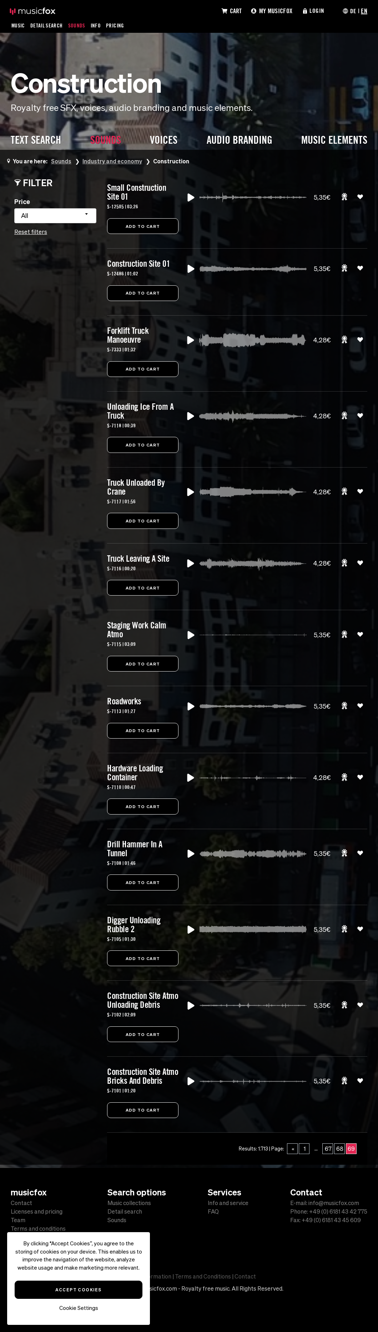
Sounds (77, 25)
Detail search (124, 1211)
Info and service (228, 1203)
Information (155, 1276)
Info (96, 25)
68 (339, 1152)
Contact (21, 1203)
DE (353, 11)
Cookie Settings (78, 1308)
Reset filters (30, 232)
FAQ (213, 1211)
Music (18, 25)
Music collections (129, 1203)
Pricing (116, 25)
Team (18, 1220)
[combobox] (55, 215)
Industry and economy (112, 161)
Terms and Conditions (203, 1276)
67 (328, 1152)
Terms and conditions (38, 1228)
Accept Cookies (78, 1289)
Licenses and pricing (36, 1211)
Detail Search (47, 25)
